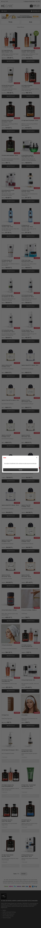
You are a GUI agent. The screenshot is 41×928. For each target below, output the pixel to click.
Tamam (20, 469)
